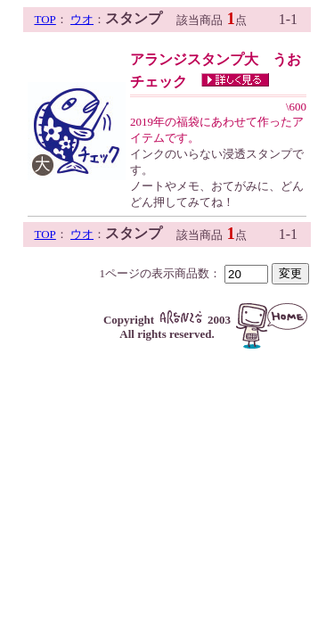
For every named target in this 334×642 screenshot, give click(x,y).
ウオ (82, 19)
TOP (44, 19)
